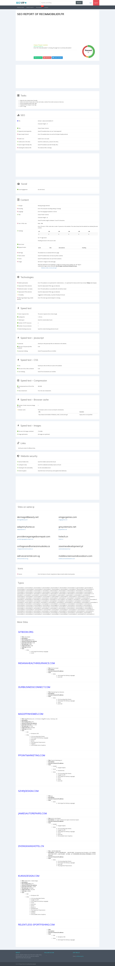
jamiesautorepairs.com (32, 813)
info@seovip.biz (80, 956)
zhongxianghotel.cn (31, 846)
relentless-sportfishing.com (36, 924)
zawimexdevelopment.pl (64, 549)
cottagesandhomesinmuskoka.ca (25, 549)
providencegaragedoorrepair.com (25, 539)
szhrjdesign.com (28, 791)
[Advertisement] (57, 28)
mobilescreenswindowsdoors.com (67, 558)
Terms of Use (25, 964)
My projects (39, 6)
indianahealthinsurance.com (36, 663)
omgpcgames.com (63, 519)
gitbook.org (25, 632)
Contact (46, 7)
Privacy (20, 964)
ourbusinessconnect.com (34, 687)
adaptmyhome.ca (21, 529)
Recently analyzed (32, 964)
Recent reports (30, 7)
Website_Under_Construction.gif (49, 268)
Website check (20, 7)
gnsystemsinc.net (63, 529)
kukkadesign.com (28, 875)
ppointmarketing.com (31, 755)
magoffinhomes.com (30, 714)
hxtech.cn (61, 539)
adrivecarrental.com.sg (22, 558)
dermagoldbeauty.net (22, 519)
